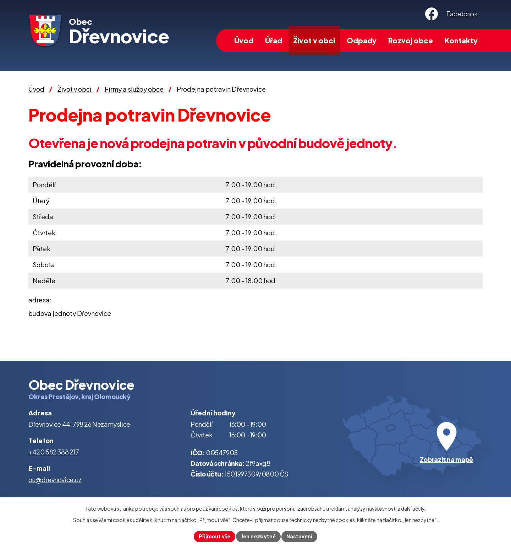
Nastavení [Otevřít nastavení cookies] (299, 536)
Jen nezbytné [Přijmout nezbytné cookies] (258, 536)
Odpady (362, 40)
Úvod (243, 40)
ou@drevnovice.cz (55, 479)
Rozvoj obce (410, 40)
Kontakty (461, 40)
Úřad (273, 40)
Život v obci (314, 40)
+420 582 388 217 (53, 452)
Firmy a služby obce (134, 89)
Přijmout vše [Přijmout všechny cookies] (214, 536)
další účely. (413, 508)
